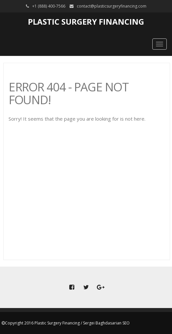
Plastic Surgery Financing (86, 21)
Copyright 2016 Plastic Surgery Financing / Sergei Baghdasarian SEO (67, 323)
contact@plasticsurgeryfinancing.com (111, 6)
